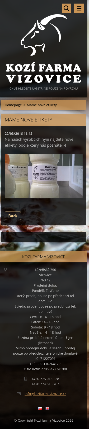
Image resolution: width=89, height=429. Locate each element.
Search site (66, 8)
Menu (79, 8)
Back (13, 215)
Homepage (13, 105)
